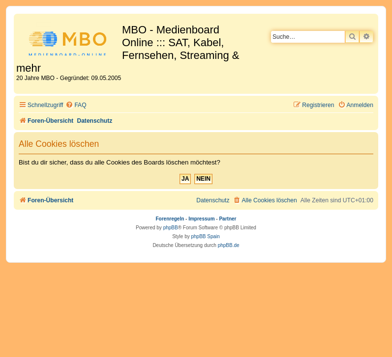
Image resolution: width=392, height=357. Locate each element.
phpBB (170, 227)
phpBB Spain (205, 236)
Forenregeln (170, 218)
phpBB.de (229, 245)
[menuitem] (75, 105)
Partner (227, 218)
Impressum (201, 218)
